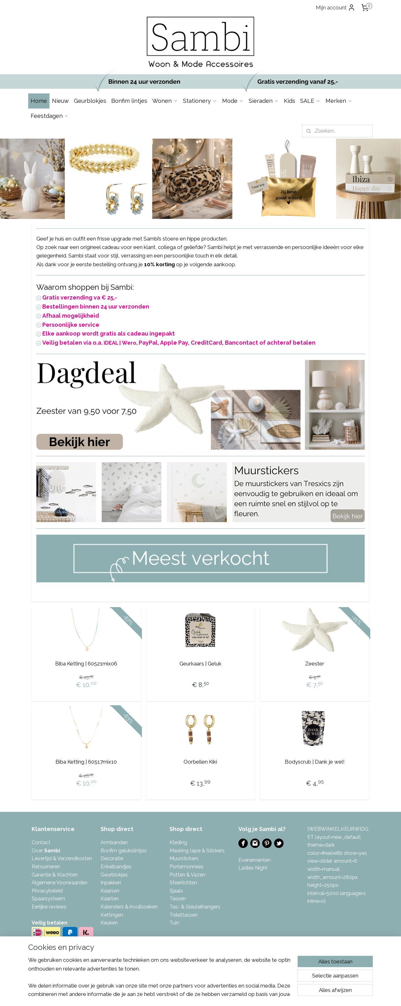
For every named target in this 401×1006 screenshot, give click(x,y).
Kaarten (110, 899)
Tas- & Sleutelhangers (194, 907)
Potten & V (181, 875)
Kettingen (112, 915)
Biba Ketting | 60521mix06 (86, 663)
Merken (338, 101)
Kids (289, 101)
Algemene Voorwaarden (59, 883)
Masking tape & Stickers (197, 851)
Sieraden (264, 101)
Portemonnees (186, 867)
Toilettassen (183, 915)
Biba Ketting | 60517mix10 (86, 762)
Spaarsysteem (48, 899)
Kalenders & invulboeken (129, 907)
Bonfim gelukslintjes (124, 851)
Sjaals (176, 891)
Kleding (178, 842)
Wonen (165, 101)
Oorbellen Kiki (200, 762)
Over (46, 851)
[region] (159, 976)
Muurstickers (184, 858)
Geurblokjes (90, 101)
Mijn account (335, 7)
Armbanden (114, 842)
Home (39, 101)
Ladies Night (253, 868)
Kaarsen (110, 891)
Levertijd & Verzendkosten (62, 858)
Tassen (177, 899)
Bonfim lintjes (129, 101)
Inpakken (111, 883)
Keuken (109, 923)
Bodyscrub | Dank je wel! (315, 762)
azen (199, 875)
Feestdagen (50, 116)
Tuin (174, 923)
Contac (40, 842)
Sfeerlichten (183, 883)
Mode (233, 101)
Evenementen (254, 860)
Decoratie (112, 858)
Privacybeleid (47, 891)
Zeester (314, 663)
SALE (310, 101)
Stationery (200, 101)
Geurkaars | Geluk (200, 663)
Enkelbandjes (116, 867)
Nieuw (60, 101)
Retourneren (46, 867)
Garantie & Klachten (55, 875)
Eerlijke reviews (49, 907)
